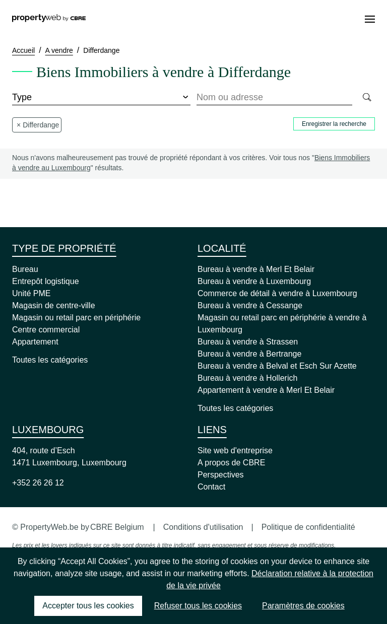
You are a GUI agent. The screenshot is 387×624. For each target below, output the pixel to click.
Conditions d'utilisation (203, 527)
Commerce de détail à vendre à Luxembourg (277, 293)
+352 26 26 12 (38, 482)
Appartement (35, 341)
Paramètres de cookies (303, 605)
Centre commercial (46, 329)
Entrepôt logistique (45, 281)
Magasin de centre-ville (53, 305)
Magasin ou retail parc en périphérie (76, 317)
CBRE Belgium (117, 527)
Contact (211, 486)
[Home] (49, 19)
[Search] (366, 98)
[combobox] (274, 98)
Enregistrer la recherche (334, 123)
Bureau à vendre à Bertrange (249, 354)
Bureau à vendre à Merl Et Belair (256, 269)
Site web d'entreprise (235, 450)
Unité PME (31, 293)
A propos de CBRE (231, 462)
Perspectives (221, 474)
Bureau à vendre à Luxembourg (254, 281)
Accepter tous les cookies (88, 605)
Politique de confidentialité (308, 527)
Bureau (25, 269)
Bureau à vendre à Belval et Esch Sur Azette (277, 366)
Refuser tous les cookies (198, 605)
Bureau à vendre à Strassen (248, 341)
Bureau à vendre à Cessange (250, 305)
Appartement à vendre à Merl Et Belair (266, 390)
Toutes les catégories (50, 360)
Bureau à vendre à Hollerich (247, 378)
